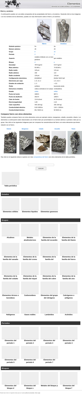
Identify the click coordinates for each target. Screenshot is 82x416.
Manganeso (25, 129)
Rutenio (9, 129)
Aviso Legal (37, 392)
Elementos (73, 3)
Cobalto (41, 129)
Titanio (73, 129)
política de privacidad (29, 392)
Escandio (57, 129)
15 (54, 52)
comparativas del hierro (40, 157)
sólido (36, 91)
